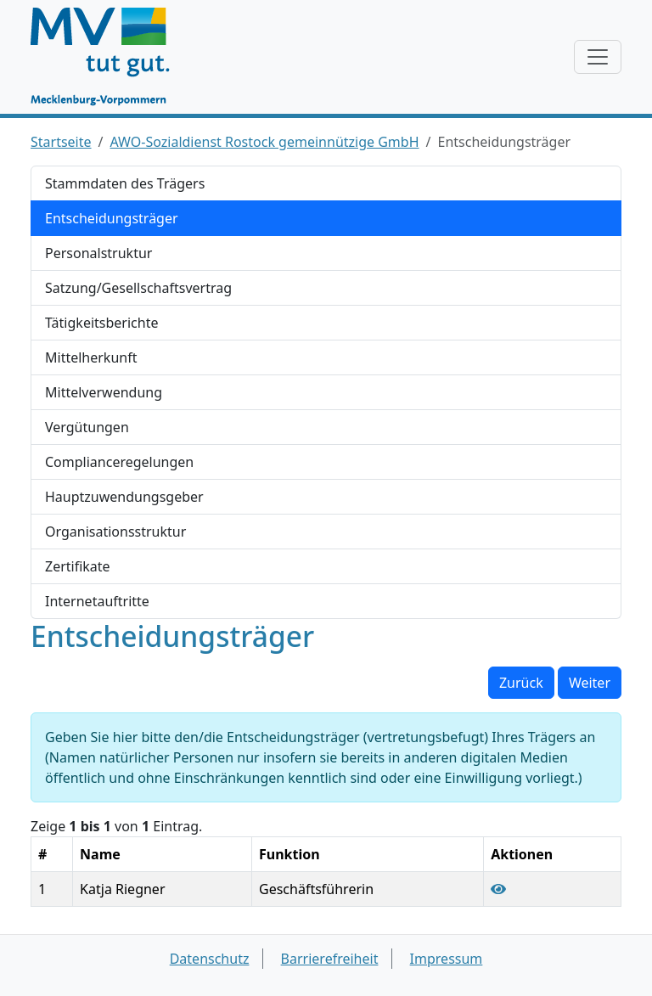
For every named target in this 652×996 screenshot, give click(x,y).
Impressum (446, 958)
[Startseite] (108, 56)
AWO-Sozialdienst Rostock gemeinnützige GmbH (264, 141)
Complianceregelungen (119, 462)
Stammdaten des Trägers (125, 183)
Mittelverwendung (103, 392)
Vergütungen (87, 427)
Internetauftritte (97, 601)
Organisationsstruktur (115, 531)
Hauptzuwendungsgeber (124, 496)
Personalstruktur (98, 253)
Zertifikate (77, 566)
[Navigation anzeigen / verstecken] (597, 57)
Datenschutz (210, 958)
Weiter (589, 682)
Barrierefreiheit (330, 958)
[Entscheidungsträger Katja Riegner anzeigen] (498, 889)
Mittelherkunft (91, 357)
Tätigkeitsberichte (101, 322)
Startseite (61, 141)
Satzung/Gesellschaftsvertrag (138, 288)
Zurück (521, 682)
